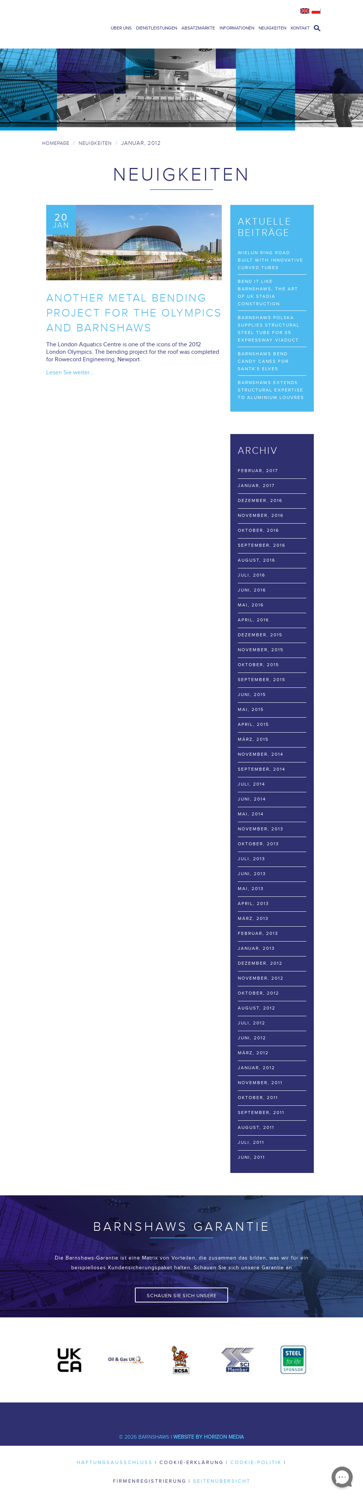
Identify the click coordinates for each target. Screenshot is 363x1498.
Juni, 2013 (252, 873)
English (305, 11)
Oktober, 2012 (258, 993)
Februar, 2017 (258, 470)
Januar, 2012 (256, 1067)
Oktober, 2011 (258, 1097)
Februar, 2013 (258, 933)
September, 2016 (261, 545)
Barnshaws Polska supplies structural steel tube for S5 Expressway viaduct (269, 329)
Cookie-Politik (256, 1463)
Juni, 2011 (251, 1157)
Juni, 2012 (252, 1037)
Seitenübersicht (221, 1481)
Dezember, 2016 (260, 500)
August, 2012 (256, 1008)
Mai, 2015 (251, 709)
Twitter (148, 1413)
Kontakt (300, 28)
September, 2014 (261, 769)
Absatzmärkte (198, 28)
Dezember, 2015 (260, 634)
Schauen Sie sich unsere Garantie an (182, 1297)
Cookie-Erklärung (192, 1463)
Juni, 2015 (252, 694)
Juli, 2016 (251, 575)
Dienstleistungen (156, 28)
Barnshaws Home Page (72, 24)
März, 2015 (253, 739)
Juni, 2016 (252, 590)
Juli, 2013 (251, 858)
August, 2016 (256, 560)
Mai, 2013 (251, 888)
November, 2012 (261, 978)
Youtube (192, 1413)
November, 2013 (261, 828)
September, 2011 (261, 1112)
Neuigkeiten (272, 28)
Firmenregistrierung (149, 1481)
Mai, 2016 (251, 605)
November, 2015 (261, 649)
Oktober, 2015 (258, 664)
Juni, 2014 (252, 799)
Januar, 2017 (256, 485)
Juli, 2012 (251, 1023)
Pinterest (215, 1413)
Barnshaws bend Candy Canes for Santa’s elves (263, 361)
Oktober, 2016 (258, 530)
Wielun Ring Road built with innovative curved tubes (270, 260)
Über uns (121, 28)
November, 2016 (261, 515)
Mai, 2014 (251, 814)
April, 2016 (253, 619)
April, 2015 (253, 724)
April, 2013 (253, 903)
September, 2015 (261, 679)
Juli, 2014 (251, 784)
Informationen (237, 28)
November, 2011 (260, 1082)
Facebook (125, 1413)
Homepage (55, 143)
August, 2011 (256, 1127)
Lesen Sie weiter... (70, 372)
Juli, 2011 (251, 1142)
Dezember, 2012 (260, 963)
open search (317, 28)
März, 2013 (253, 918)
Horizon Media (224, 1437)
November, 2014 (261, 754)
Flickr (237, 1413)
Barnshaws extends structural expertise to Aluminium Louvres (271, 390)
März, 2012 (253, 1052)
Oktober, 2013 (258, 843)
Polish (316, 11)
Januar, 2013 (256, 948)
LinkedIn (170, 1413)
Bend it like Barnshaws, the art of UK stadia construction (268, 292)
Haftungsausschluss (115, 1463)
